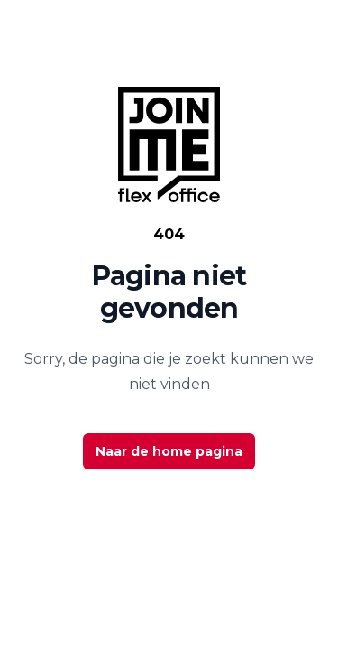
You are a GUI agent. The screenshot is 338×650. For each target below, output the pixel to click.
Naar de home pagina (169, 451)
